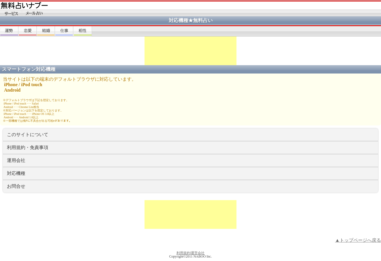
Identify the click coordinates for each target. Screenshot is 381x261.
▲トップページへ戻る (358, 240)
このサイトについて (27, 134)
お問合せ (16, 186)
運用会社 (16, 160)
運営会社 (198, 253)
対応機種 (16, 173)
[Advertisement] (190, 50)
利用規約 (183, 253)
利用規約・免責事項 (27, 147)
